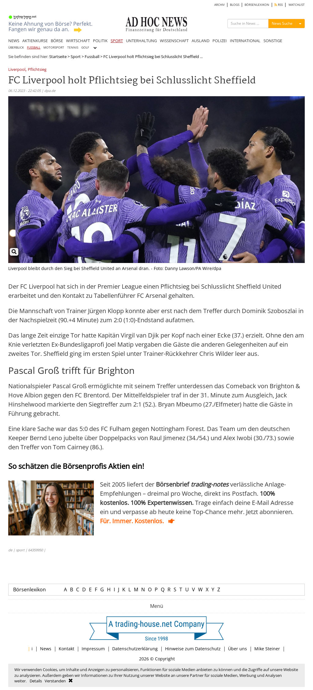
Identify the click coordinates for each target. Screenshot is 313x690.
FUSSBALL (33, 47)
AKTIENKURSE (35, 40)
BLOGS (234, 5)
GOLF (85, 47)
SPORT (117, 40)
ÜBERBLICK (16, 47)
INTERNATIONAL (245, 40)
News (45, 649)
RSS (278, 5)
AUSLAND (200, 40)
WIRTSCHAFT (78, 40)
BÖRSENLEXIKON (257, 5)
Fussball (92, 56)
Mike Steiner (267, 649)
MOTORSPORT (53, 47)
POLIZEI (219, 40)
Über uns (237, 649)
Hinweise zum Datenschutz (193, 649)
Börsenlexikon (29, 589)
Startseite (58, 56)
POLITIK (100, 40)
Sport (76, 56)
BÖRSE (57, 40)
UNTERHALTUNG (141, 40)
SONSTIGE (272, 40)
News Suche (282, 23)
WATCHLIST (297, 5)
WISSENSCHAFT (174, 40)
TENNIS (72, 47)
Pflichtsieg (37, 70)
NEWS (13, 40)
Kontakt (66, 649)
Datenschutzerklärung (135, 649)
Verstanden (55, 681)
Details (36, 681)
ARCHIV (219, 5)
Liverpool (16, 70)
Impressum (93, 649)
